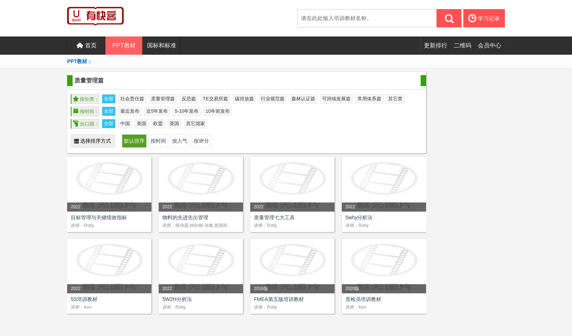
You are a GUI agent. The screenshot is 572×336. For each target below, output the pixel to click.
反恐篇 (189, 98)
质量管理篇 (163, 98)
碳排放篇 (244, 98)
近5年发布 (157, 111)
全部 (108, 98)
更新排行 (435, 45)
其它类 (395, 98)
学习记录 (484, 18)
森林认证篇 (303, 98)
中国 (125, 123)
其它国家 (195, 123)
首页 (87, 45)
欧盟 (158, 123)
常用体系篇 (369, 98)
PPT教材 (123, 45)
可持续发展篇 (336, 98)
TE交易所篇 (215, 98)
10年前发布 (217, 111)
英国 (174, 123)
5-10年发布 (186, 111)
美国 (141, 123)
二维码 (462, 45)
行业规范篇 (273, 98)
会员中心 (489, 45)
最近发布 (129, 111)
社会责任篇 (132, 98)
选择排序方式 (92, 141)
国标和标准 (161, 45)
